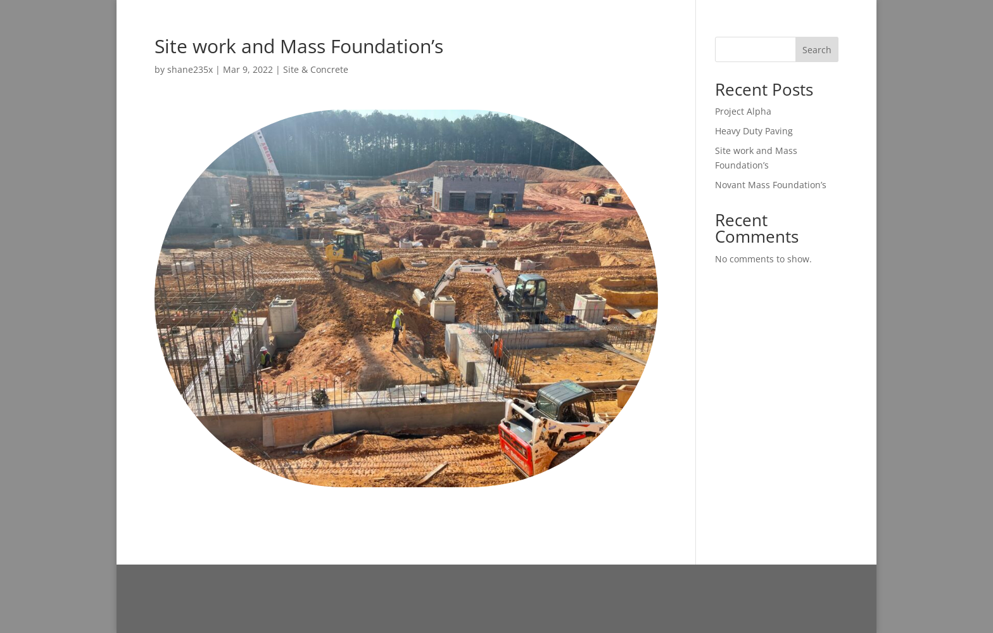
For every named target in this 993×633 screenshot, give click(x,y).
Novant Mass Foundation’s (770, 185)
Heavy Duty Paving (754, 131)
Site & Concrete (315, 69)
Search (817, 50)
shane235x (190, 69)
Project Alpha (743, 111)
